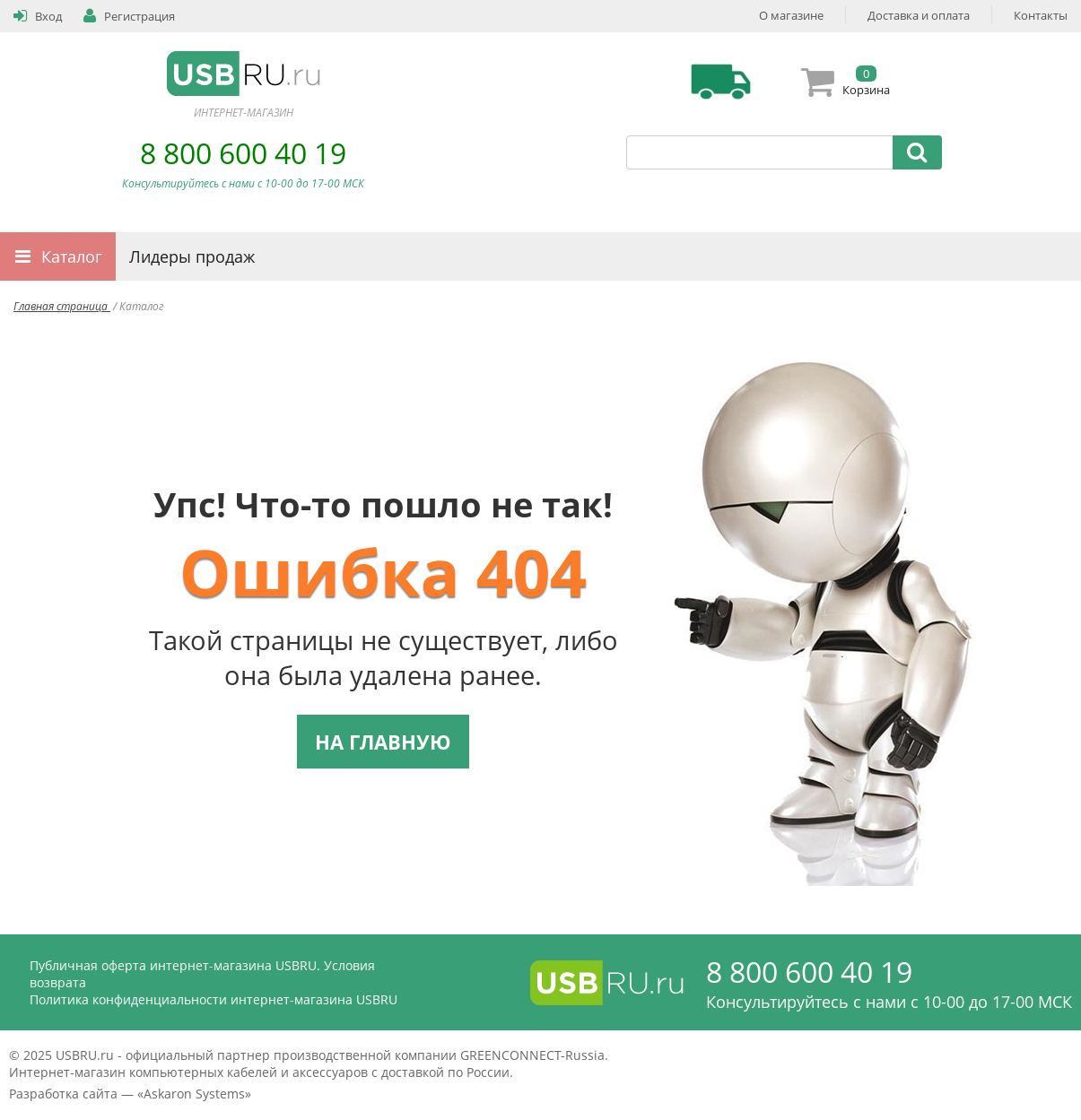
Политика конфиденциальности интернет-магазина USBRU (213, 999)
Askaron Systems (194, 1093)
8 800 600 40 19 (243, 153)
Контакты (1041, 15)
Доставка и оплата (918, 15)
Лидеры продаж (192, 256)
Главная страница (61, 306)
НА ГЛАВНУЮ (383, 741)
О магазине (791, 15)
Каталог (71, 256)
